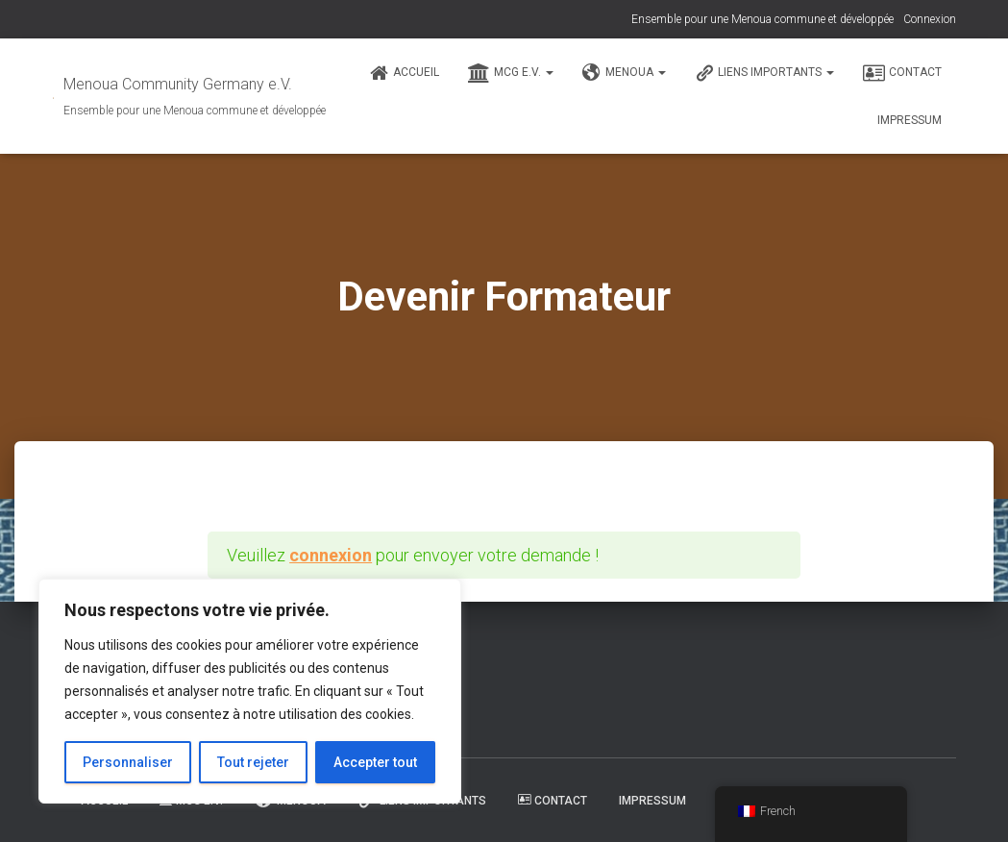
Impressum (909, 120)
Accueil (404, 73)
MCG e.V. (510, 73)
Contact (902, 73)
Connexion (929, 19)
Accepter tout (375, 762)
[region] (249, 691)
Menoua (624, 73)
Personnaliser (128, 762)
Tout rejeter (253, 762)
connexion (330, 555)
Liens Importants (764, 73)
